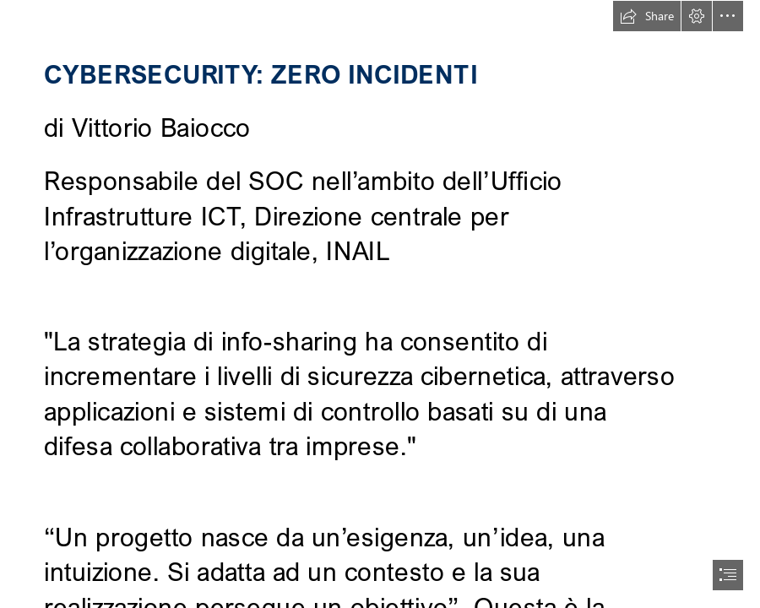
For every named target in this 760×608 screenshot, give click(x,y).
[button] (647, 16)
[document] (380, 304)
